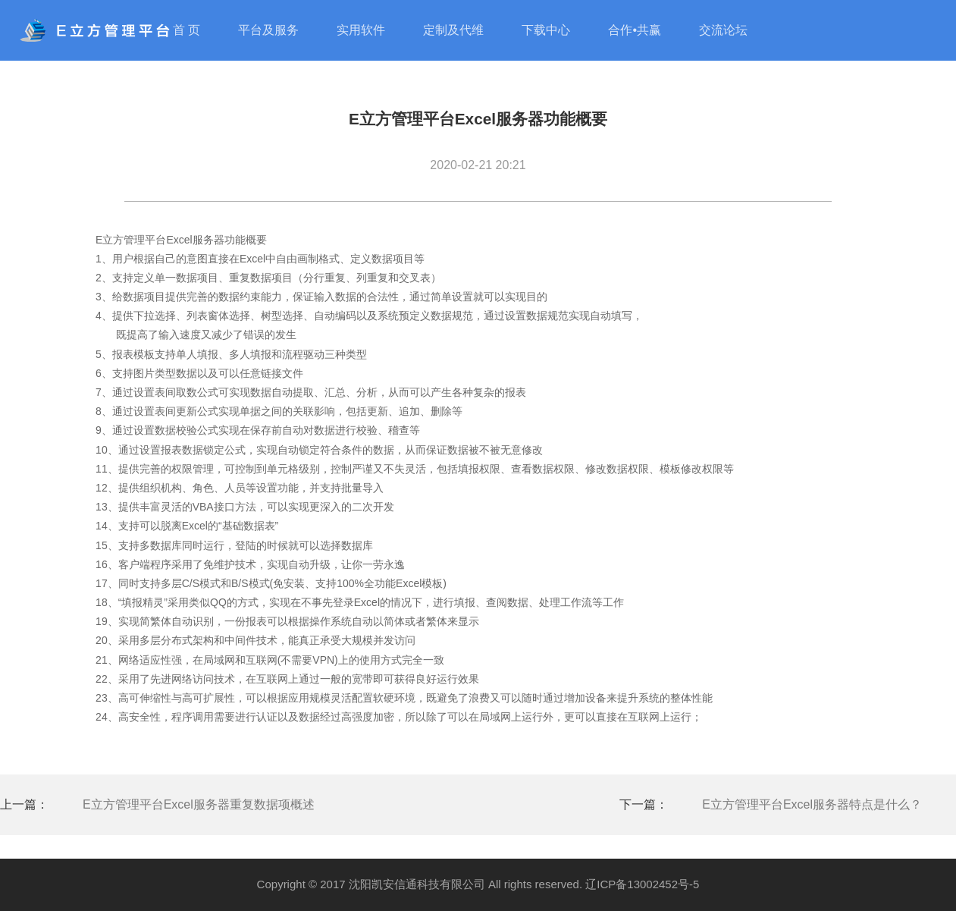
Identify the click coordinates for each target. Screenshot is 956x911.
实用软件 (361, 30)
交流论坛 (723, 30)
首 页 (186, 30)
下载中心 (546, 30)
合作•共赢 (634, 30)
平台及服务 (268, 30)
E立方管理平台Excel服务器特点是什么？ (812, 804)
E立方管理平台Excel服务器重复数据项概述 (199, 804)
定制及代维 (453, 30)
